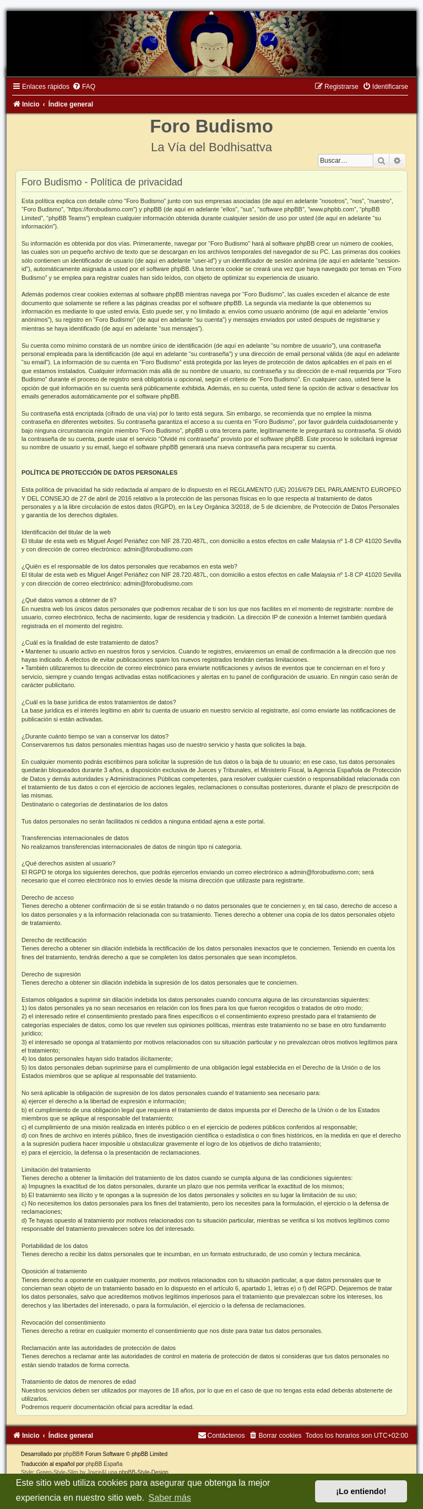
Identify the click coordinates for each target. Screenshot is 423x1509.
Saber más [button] (169, 1497)
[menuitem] (83, 87)
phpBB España (103, 1464)
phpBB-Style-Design (144, 1472)
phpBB (71, 1454)
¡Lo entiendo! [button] (361, 1491)
